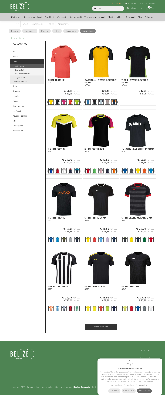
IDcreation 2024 (18, 387)
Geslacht (30, 31)
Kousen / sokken (20, 116)
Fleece (15, 101)
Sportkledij (131, 17)
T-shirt (50, 24)
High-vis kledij (75, 17)
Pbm (140, 17)
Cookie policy (33, 387)
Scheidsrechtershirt (22, 74)
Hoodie (16, 96)
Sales (118, 3)
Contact (132, 3)
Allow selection (128, 388)
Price (44, 31)
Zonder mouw (20, 82)
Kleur (14, 31)
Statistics (130, 383)
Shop (25, 24)
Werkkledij (61, 17)
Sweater (16, 91)
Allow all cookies (144, 388)
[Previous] (47, 102)
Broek (15, 57)
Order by (71, 31)
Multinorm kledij (115, 17)
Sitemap (145, 350)
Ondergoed (18, 126)
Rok (14, 121)
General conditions (63, 387)
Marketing (143, 383)
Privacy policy (47, 387)
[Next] (81, 102)
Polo (15, 86)
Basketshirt (19, 70)
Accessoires (18, 131)
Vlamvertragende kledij (95, 17)
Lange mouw (20, 78)
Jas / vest (17, 111)
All (14, 52)
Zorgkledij (49, 17)
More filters (88, 31)
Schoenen (149, 17)
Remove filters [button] (17, 38)
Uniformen (16, 17)
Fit (57, 31)
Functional (118, 383)
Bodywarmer (19, 106)
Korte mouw (19, 66)
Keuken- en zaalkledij (32, 17)
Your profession (147, 3)
